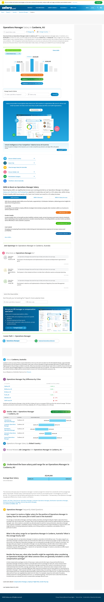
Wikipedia (29, 372)
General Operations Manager (9, 438)
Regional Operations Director (47, 340)
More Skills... (8, 237)
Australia (15, 12)
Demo (92, 7)
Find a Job (73, 8)
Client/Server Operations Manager (9, 420)
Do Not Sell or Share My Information (92, 597)
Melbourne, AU (8, 389)
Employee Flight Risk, (33, 582)
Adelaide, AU (7, 397)
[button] (30, 32)
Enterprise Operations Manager (10, 433)
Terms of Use (79, 597)
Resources (64, 8)
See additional (11, 503)
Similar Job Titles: (8, 500)
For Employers (41, 8)
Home (2, 12)
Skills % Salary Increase (61, 197)
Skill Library (63, 212)
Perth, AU (6, 395)
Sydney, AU (7, 386)
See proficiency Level (63, 223)
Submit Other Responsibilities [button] (11, 294)
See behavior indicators (63, 233)
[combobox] (14, 32)
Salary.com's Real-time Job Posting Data (15, 192)
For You (30, 8)
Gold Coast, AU (8, 400)
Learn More (75, 2)
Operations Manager (23, 12)
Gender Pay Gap (44, 582)
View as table (56, 50)
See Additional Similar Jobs (61, 412)
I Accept (98, 2)
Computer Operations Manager (10, 425)
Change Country (43, 32)
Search (55, 94)
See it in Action (36, 110)
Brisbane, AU (7, 392)
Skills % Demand (38, 197)
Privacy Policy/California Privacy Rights (65, 597)
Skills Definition (15, 197)
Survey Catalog (53, 8)
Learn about (16, 328)
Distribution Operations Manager (9, 429)
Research (8, 12)
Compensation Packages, (20, 582)
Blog (87, 7)
